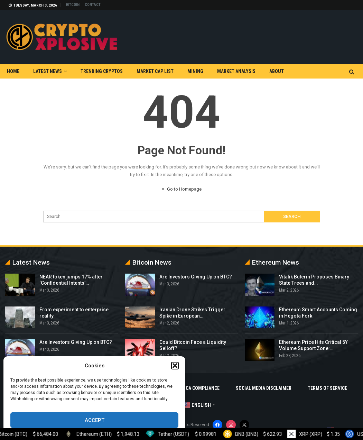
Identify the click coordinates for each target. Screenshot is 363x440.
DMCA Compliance (199, 388)
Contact (93, 4)
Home (13, 71)
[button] (174, 365)
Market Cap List (155, 71)
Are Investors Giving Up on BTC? (75, 342)
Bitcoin (73, 4)
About (276, 71)
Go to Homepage (182, 189)
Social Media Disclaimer (263, 388)
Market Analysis (236, 71)
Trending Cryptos (102, 71)
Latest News (47, 71)
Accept (94, 420)
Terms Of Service (327, 388)
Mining (195, 71)
